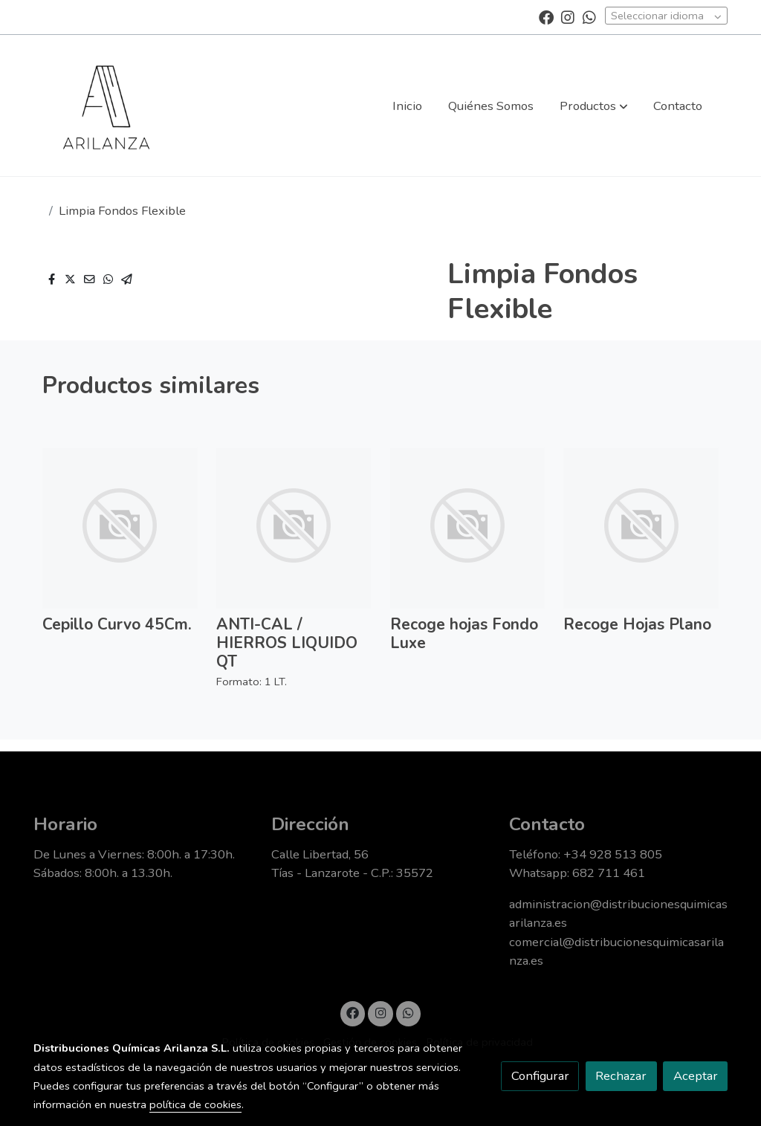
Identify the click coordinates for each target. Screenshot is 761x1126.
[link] (106, 105)
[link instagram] (567, 16)
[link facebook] (546, 16)
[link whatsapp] (589, 16)
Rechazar (621, 1075)
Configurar (540, 1075)
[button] (594, 105)
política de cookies (195, 1104)
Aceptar (695, 1075)
